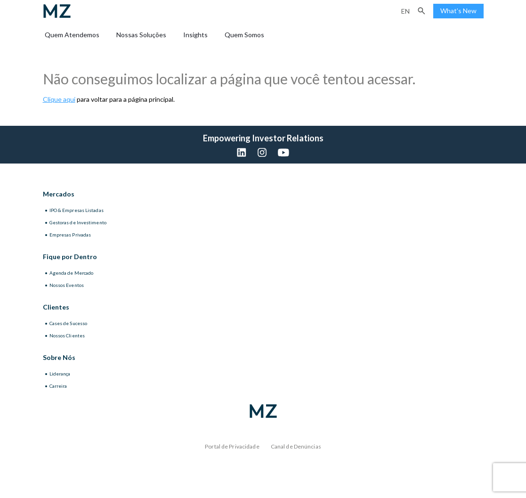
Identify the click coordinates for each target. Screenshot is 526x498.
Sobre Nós (59, 357)
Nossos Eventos (66, 285)
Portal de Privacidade (232, 446)
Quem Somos (244, 35)
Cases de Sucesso (68, 323)
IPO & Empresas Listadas (76, 210)
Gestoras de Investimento (77, 222)
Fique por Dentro (70, 257)
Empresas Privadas (70, 234)
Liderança (60, 373)
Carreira (58, 386)
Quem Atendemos (72, 35)
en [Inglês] (405, 11)
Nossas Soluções (141, 35)
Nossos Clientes (67, 335)
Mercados (58, 194)
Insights (195, 35)
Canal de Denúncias (296, 446)
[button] (421, 11)
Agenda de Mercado (71, 273)
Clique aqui (59, 99)
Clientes (56, 307)
